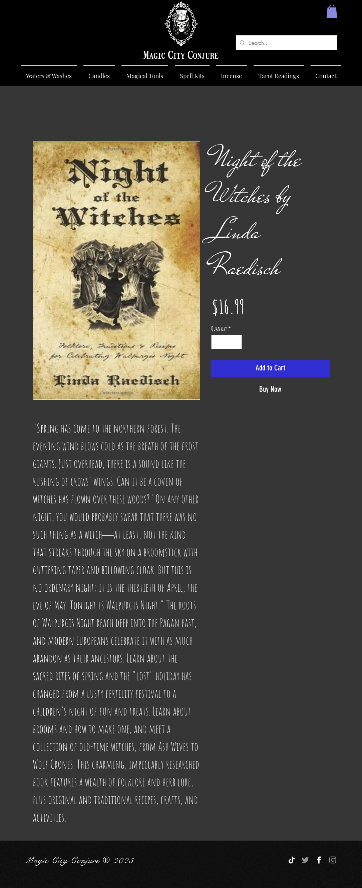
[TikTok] (291, 860)
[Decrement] (217, 342)
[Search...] (286, 42)
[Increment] (236, 342)
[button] (331, 11)
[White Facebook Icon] (319, 860)
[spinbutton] (227, 342)
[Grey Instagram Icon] (332, 860)
